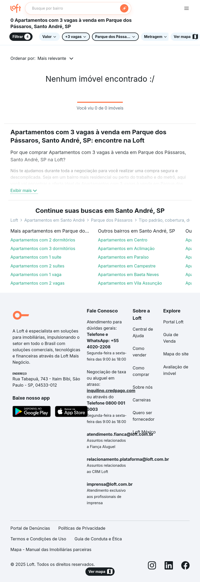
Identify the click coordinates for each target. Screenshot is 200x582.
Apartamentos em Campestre (126, 265)
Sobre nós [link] (143, 387)
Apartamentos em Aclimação (126, 248)
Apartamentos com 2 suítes (37, 265)
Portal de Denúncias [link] (30, 528)
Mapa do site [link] (176, 353)
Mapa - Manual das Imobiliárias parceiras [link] (50, 549)
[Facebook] (185, 566)
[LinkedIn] (169, 566)
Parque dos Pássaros (111, 220)
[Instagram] (152, 566)
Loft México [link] (144, 431)
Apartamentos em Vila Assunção (130, 283)
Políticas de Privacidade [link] (81, 528)
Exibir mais (24, 190)
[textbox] (78, 8)
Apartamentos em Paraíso (123, 257)
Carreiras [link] (142, 399)
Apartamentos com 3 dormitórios (42, 248)
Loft (14, 220)
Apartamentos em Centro (122, 239)
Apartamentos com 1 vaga (35, 274)
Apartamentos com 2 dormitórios (42, 239)
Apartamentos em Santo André (54, 220)
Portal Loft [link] (173, 321)
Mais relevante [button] (52, 58)
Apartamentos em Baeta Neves (128, 274)
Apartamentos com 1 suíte (35, 257)
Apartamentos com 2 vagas (37, 283)
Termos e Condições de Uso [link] (38, 538)
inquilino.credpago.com (111, 390)
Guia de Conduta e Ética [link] (98, 538)
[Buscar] (124, 8)
